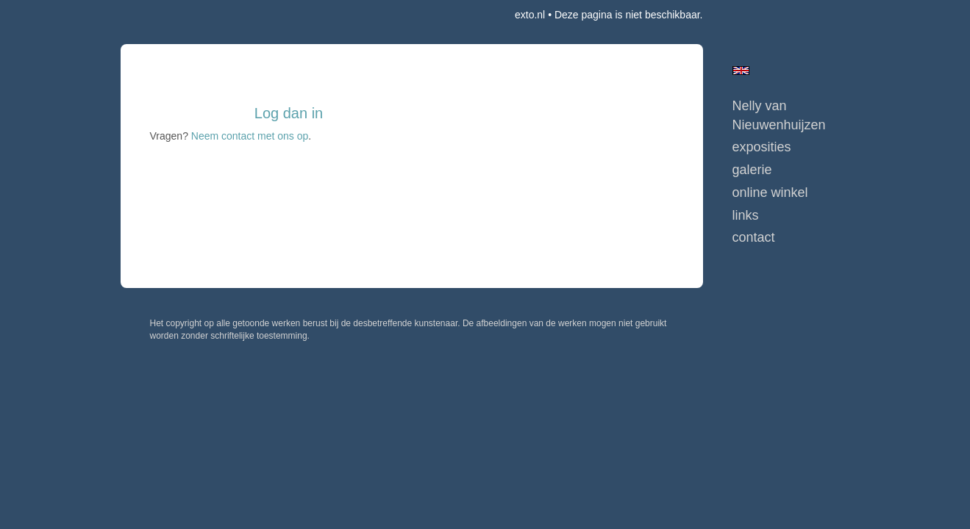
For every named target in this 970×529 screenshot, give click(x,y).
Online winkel (770, 192)
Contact (753, 237)
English (740, 70)
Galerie (752, 169)
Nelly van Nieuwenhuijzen (779, 115)
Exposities (761, 147)
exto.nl (530, 15)
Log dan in (288, 113)
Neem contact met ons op (250, 136)
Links (745, 215)
